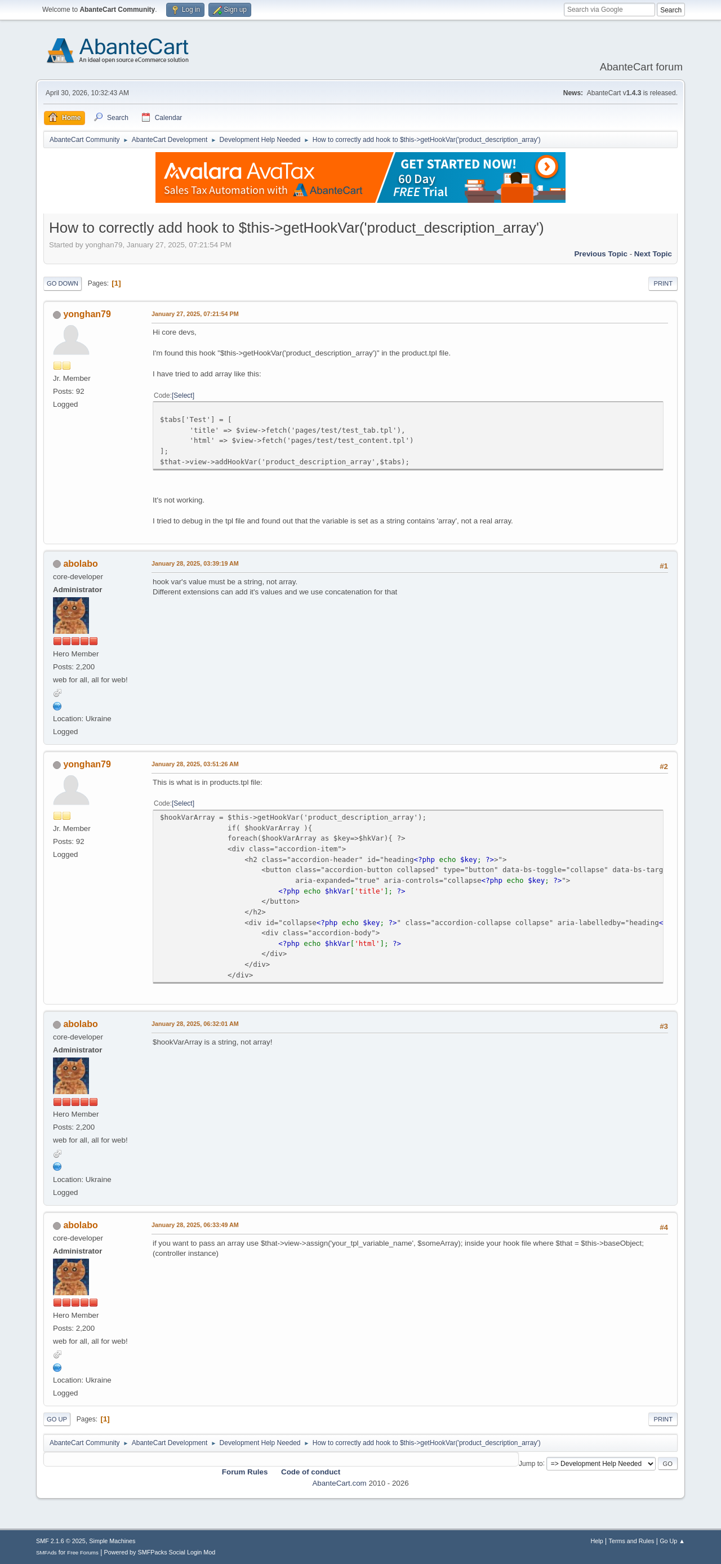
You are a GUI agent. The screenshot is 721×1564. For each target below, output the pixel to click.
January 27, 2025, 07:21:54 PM (195, 313)
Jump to (531, 1463)
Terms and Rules (632, 1541)
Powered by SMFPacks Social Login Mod (160, 1552)
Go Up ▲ (672, 1541)
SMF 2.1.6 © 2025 (61, 1541)
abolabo (80, 563)
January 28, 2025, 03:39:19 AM (195, 563)
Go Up (57, 1419)
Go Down (62, 283)
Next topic (653, 254)
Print (663, 283)
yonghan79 (86, 314)
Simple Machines (112, 1541)
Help (597, 1541)
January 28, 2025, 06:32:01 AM (195, 1023)
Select (182, 395)
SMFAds (46, 1552)
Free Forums (83, 1552)
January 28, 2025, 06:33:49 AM (195, 1224)
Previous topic (600, 254)
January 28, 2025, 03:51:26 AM (195, 764)
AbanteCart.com (339, 1483)
